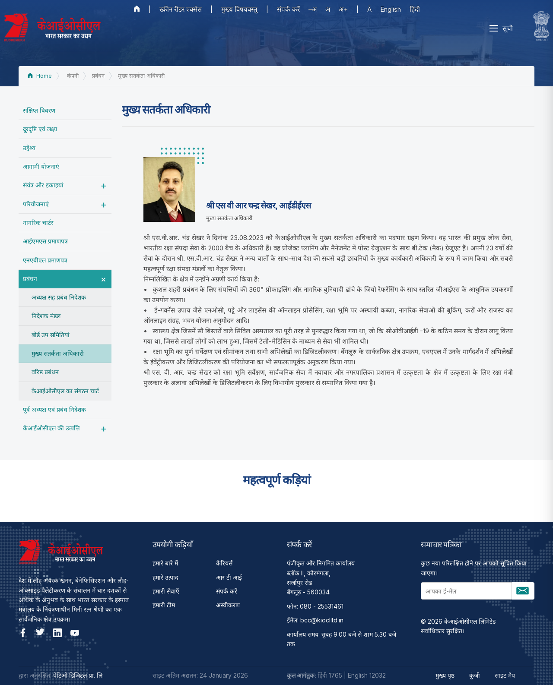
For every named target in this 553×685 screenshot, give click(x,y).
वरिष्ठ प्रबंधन (45, 372)
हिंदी (415, 9)
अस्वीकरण (228, 605)
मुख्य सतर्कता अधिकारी (58, 353)
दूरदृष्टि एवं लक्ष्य (40, 129)
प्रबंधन (30, 278)
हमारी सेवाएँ (166, 591)
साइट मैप (505, 675)
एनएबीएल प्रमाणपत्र (45, 260)
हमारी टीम (164, 605)
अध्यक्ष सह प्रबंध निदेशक (59, 297)
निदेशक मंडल (46, 315)
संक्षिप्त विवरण (39, 110)
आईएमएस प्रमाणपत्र (45, 241)
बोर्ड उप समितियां (51, 334)
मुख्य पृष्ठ (444, 675)
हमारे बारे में (165, 563)
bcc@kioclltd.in (321, 620)
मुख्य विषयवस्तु (239, 9)
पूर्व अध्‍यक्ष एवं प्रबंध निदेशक (54, 409)
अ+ (343, 9)
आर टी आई (229, 577)
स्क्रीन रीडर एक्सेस (180, 9)
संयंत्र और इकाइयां (43, 185)
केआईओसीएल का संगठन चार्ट (65, 391)
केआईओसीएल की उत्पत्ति (51, 428)
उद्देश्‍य (29, 148)
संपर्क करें (288, 9)
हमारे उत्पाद (165, 577)
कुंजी (474, 675)
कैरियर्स (224, 563)
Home (40, 76)
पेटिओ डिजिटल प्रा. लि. (78, 675)
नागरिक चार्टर (38, 222)
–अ (312, 9)
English (390, 9)
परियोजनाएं (36, 204)
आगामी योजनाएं (41, 166)
